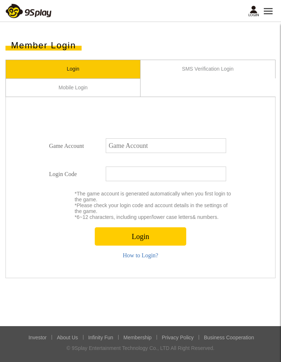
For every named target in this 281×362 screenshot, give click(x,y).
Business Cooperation (229, 337)
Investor (38, 337)
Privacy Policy (178, 337)
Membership (137, 337)
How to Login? (140, 255)
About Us (67, 337)
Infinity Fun (100, 337)
